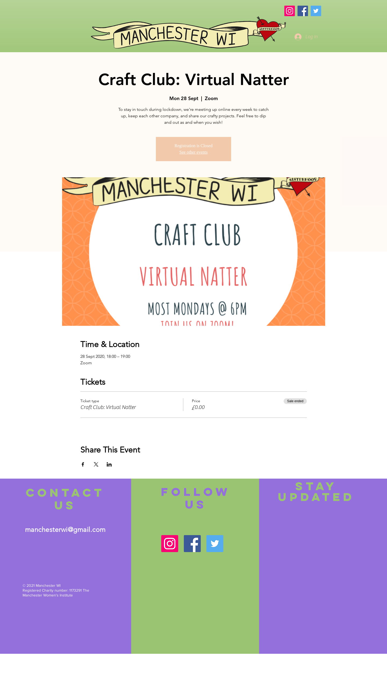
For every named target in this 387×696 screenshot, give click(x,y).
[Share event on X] (96, 464)
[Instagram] (289, 11)
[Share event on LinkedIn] (109, 464)
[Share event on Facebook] (82, 464)
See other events (194, 152)
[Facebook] (303, 11)
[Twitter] (316, 11)
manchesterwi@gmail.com (65, 529)
